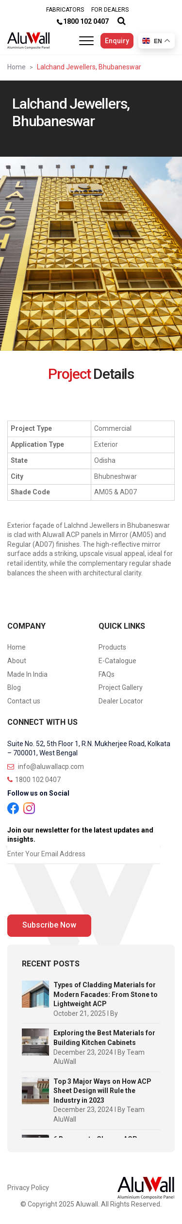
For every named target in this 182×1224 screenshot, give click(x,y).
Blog (14, 687)
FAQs (107, 674)
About (16, 661)
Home (16, 67)
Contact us (23, 701)
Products (112, 647)
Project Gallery (121, 687)
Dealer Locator (121, 701)
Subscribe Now (49, 925)
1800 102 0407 (86, 21)
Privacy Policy (28, 1187)
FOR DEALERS (110, 9)
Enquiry (117, 41)
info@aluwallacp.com (45, 766)
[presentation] (81, 892)
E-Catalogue (117, 661)
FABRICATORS (65, 9)
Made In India (27, 674)
